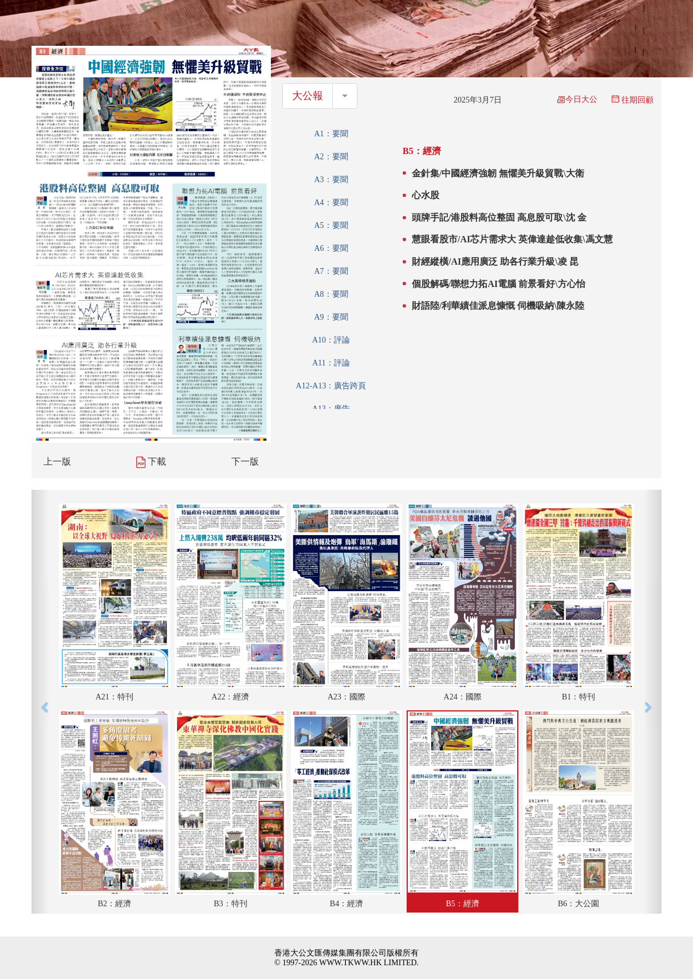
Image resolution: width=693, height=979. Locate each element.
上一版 (57, 461)
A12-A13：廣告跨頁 (331, 386)
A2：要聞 (331, 156)
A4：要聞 (331, 202)
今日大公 (577, 99)
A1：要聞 (331, 133)
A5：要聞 (331, 225)
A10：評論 (331, 340)
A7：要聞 (331, 271)
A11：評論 (331, 363)
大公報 (307, 95)
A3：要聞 (331, 179)
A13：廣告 (331, 408)
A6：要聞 (331, 248)
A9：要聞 (331, 317)
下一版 (245, 461)
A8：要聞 (331, 294)
